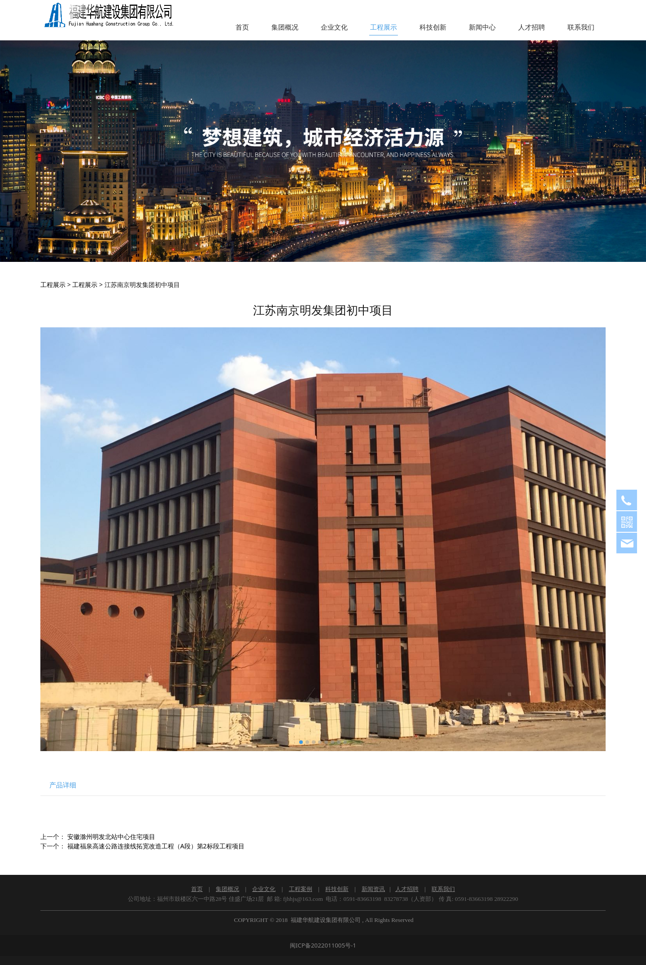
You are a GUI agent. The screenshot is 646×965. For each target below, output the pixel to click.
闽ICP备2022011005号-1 (323, 945)
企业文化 (334, 27)
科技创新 (432, 27)
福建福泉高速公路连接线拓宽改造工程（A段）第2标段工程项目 (155, 846)
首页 (242, 27)
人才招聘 (531, 27)
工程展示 (383, 27)
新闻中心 (482, 27)
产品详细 (62, 785)
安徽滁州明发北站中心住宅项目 (111, 836)
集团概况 (284, 27)
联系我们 (580, 27)
